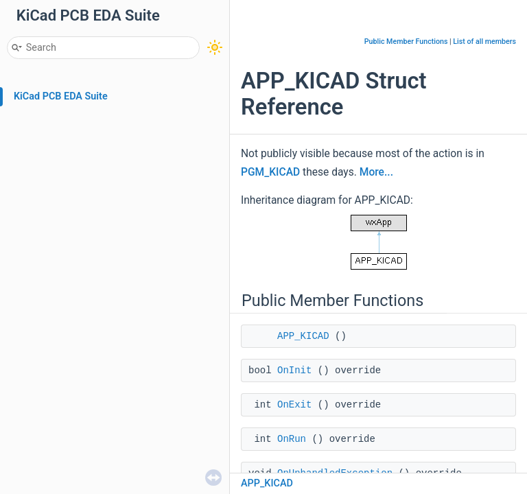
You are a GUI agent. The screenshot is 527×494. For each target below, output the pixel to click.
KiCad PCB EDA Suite (61, 96)
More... (376, 172)
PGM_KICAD (270, 172)
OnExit (294, 404)
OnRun (291, 439)
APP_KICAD (303, 336)
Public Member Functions (406, 41)
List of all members (484, 41)
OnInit (294, 370)
